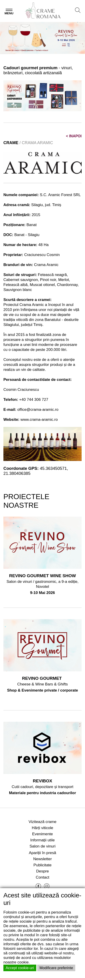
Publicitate (43, 865)
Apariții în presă (42, 852)
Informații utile (42, 840)
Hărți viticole (42, 827)
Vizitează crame (42, 821)
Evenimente (42, 834)
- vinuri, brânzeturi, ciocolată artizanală (38, 70)
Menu (9, 13)
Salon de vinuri (42, 846)
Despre (42, 871)
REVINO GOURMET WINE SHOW (42, 575)
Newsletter (42, 859)
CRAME (10, 142)
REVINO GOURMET (42, 678)
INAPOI (74, 136)
